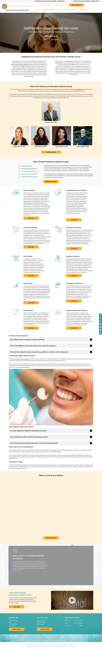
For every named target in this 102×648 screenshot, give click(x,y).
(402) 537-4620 (40, 624)
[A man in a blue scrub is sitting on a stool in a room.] (79, 489)
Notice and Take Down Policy (58, 644)
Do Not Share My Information (39, 644)
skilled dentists (79, 89)
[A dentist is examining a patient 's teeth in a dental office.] (23, 489)
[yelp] (98, 5)
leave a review (22, 568)
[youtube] (95, 5)
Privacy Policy (30, 644)
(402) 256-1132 (60, 1)
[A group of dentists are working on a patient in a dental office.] (23, 517)
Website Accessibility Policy (69, 644)
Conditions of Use (49, 644)
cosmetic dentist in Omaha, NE (21, 359)
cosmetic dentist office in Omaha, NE (19, 64)
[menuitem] (37, 9)
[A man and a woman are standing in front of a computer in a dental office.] (51, 496)
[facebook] (90, 5)
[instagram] (93, 5)
